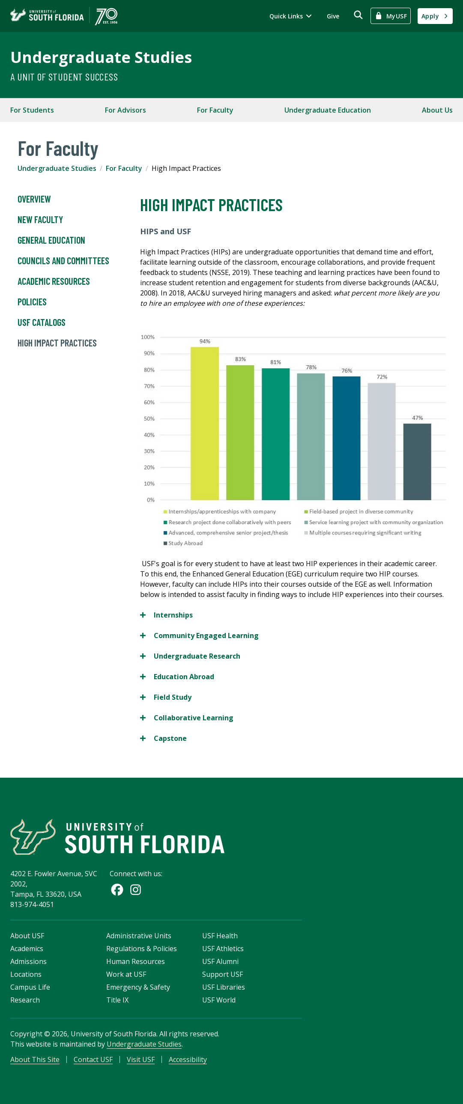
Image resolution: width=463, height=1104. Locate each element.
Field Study (165, 697)
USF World (219, 1000)
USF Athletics (223, 948)
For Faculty (215, 110)
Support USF (222, 974)
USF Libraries (223, 987)
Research (25, 1000)
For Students (32, 110)
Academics (26, 948)
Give (333, 16)
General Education (51, 240)
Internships (166, 615)
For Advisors (125, 110)
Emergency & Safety (138, 987)
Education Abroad (177, 676)
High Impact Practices (57, 343)
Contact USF (93, 1059)
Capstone (163, 738)
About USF (27, 935)
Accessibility (188, 1059)
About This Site (35, 1059)
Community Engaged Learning (199, 635)
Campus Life (30, 987)
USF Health (220, 935)
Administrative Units (138, 935)
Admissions (28, 961)
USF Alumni (220, 961)
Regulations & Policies (141, 948)
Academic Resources (54, 281)
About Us (437, 110)
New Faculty (40, 220)
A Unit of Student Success (64, 76)
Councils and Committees (63, 261)
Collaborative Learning (186, 718)
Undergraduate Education (327, 110)
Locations (26, 974)
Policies (32, 302)
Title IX (117, 1000)
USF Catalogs (42, 322)
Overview (34, 199)
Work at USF (126, 974)
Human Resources (135, 961)
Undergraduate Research (190, 656)
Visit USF (141, 1059)
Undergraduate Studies (101, 57)
